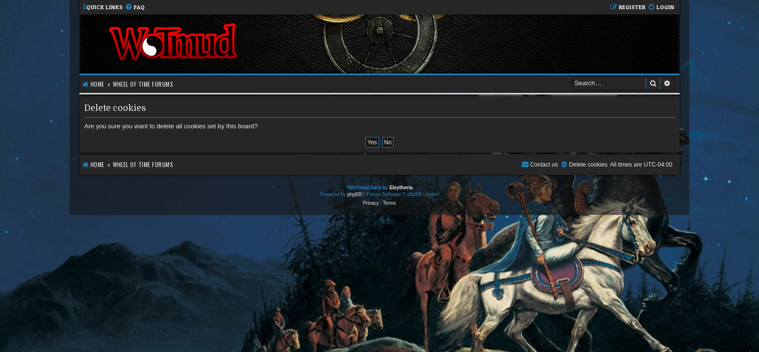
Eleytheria (400, 187)
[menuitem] (135, 7)
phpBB (354, 194)
